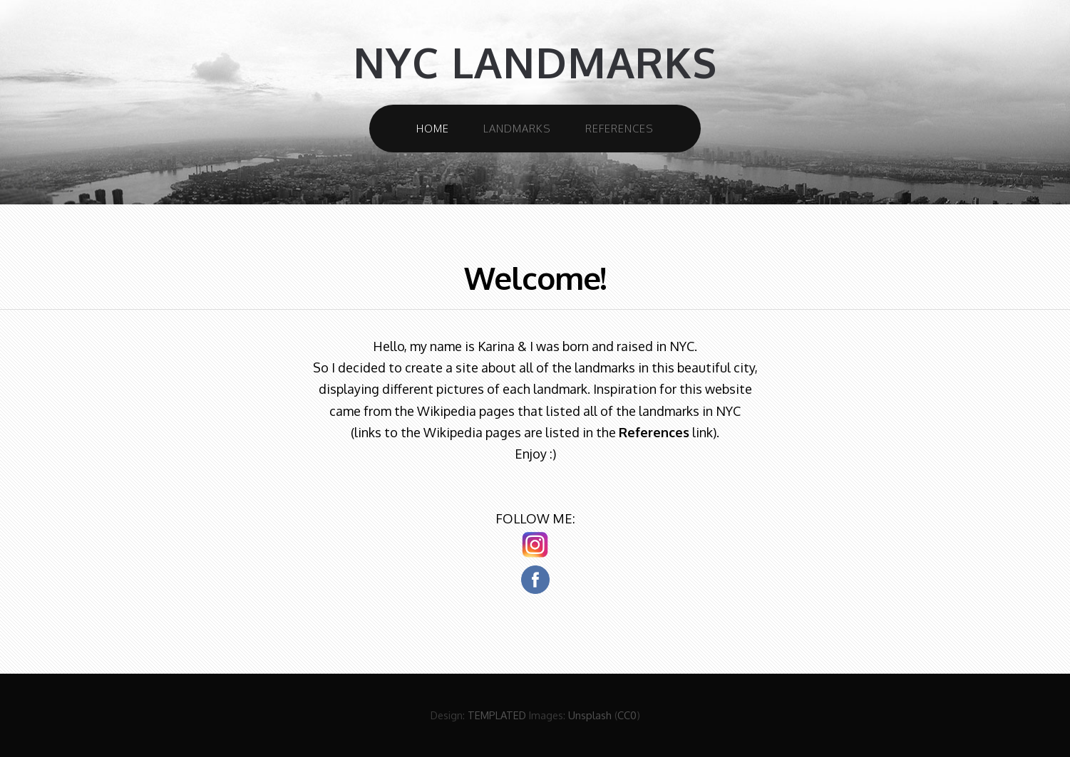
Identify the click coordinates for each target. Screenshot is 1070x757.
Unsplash (590, 715)
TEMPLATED (497, 715)
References (619, 128)
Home (432, 128)
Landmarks (517, 128)
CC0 (627, 715)
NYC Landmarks (535, 62)
